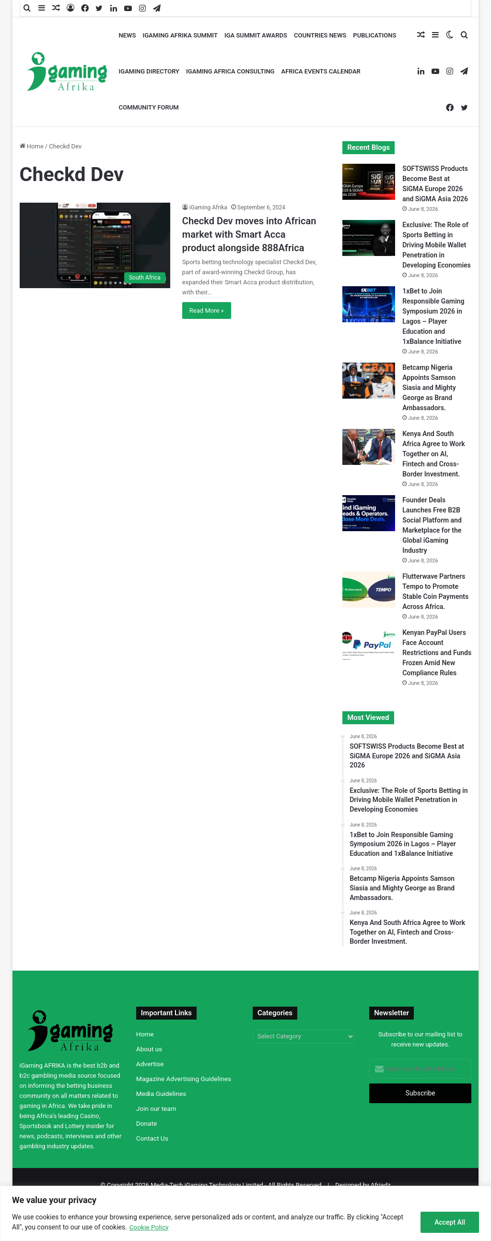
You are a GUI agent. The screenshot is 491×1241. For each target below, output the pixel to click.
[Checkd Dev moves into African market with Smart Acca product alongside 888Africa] (95, 245)
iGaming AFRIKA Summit (179, 35)
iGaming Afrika (208, 207)
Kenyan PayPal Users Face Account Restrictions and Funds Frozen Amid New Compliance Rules (436, 653)
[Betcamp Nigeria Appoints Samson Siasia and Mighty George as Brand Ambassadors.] (368, 381)
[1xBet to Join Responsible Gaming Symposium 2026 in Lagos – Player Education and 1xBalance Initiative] (368, 304)
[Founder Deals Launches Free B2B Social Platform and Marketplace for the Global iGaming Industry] (368, 513)
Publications (374, 35)
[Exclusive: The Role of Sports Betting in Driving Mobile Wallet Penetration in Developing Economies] (368, 238)
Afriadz (380, 1185)
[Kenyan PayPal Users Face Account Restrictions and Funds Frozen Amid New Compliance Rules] (368, 646)
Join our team (156, 1108)
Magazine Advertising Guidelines (183, 1079)
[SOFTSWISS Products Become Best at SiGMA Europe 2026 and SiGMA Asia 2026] (368, 182)
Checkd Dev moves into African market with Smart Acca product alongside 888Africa (249, 234)
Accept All (449, 1222)
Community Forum (149, 107)
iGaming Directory (149, 71)
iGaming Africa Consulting (230, 71)
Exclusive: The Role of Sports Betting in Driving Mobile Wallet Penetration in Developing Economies (436, 245)
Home (32, 146)
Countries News (320, 35)
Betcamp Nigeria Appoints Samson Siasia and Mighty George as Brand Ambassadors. (429, 388)
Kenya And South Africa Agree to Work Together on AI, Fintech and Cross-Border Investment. (433, 454)
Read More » (206, 310)
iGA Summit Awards (255, 35)
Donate (146, 1123)
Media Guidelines (161, 1093)
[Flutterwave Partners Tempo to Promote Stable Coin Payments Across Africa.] (368, 590)
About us (149, 1049)
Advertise (150, 1064)
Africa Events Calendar (320, 71)
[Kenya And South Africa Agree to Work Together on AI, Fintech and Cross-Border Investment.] (368, 447)
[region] (245, 1213)
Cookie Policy (149, 1227)
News (127, 35)
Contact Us (152, 1138)
